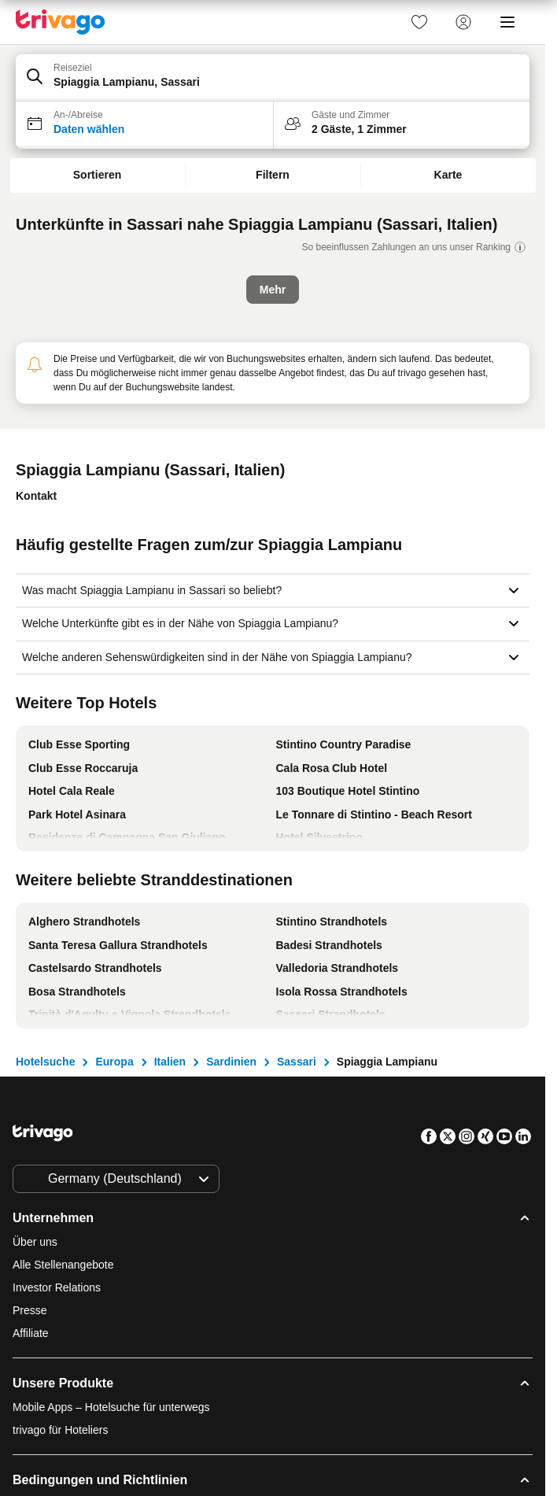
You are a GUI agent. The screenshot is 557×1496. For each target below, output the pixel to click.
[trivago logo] (60, 22)
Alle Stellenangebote (63, 1264)
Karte (448, 174)
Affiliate (31, 1333)
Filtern (273, 174)
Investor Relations (57, 1287)
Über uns (35, 1242)
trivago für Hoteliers (60, 1430)
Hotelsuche (45, 1061)
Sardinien (231, 1061)
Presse (30, 1310)
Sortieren (97, 174)
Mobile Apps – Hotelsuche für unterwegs (111, 1407)
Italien (170, 1061)
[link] (419, 22)
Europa (114, 1061)
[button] (272, 78)
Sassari (296, 1061)
